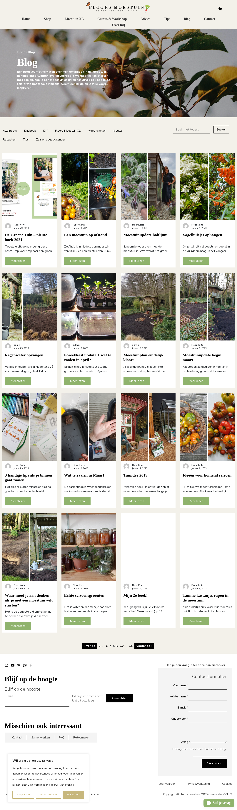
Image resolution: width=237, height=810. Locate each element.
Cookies (227, 784)
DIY (45, 131)
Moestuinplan (97, 131)
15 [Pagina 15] (131, 646)
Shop (47, 19)
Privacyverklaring (199, 784)
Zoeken (221, 130)
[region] (48, 778)
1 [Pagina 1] (100, 646)
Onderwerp (179, 719)
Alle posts (10, 131)
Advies (145, 19)
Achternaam (179, 696)
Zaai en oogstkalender (50, 140)
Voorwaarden (167, 784)
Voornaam (180, 685)
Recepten (9, 140)
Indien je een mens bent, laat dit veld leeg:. (87, 698)
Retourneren (81, 738)
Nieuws (118, 131)
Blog (187, 19)
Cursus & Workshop (112, 19)
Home (26, 19)
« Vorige (89, 646)
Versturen (214, 763)
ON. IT (227, 794)
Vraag (185, 742)
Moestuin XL (74, 19)
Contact (209, 19)
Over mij (118, 25)
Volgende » (144, 646)
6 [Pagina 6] (107, 646)
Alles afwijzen (48, 794)
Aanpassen (23, 794)
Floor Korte (90, 794)
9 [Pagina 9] (117, 646)
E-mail (9, 696)
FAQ (61, 738)
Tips (167, 19)
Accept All (73, 794)
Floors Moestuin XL (68, 131)
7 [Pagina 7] (110, 646)
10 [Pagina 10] (122, 646)
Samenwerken (40, 738)
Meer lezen (18, 261)
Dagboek (30, 131)
